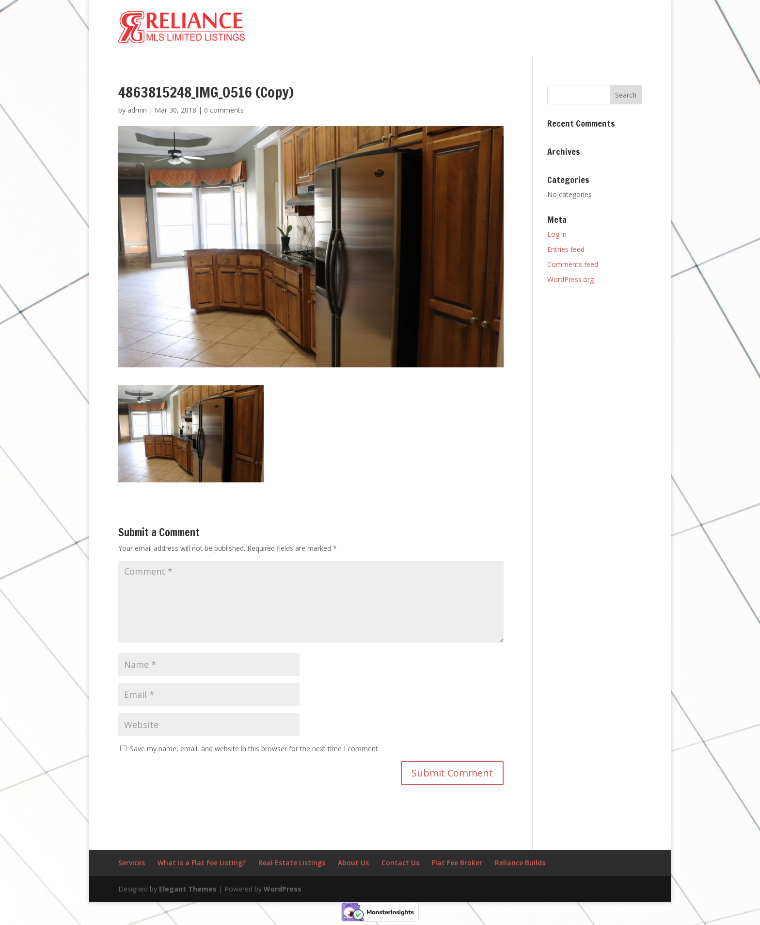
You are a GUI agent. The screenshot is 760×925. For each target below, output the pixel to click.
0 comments (224, 110)
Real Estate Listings (291, 862)
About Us (353, 862)
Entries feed (566, 249)
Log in (557, 234)
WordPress (282, 888)
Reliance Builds (520, 862)
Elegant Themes (188, 888)
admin (137, 110)
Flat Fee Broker (457, 862)
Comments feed (572, 264)
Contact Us (400, 862)
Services (131, 862)
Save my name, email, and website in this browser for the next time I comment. (255, 748)
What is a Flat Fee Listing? (202, 862)
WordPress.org (570, 279)
